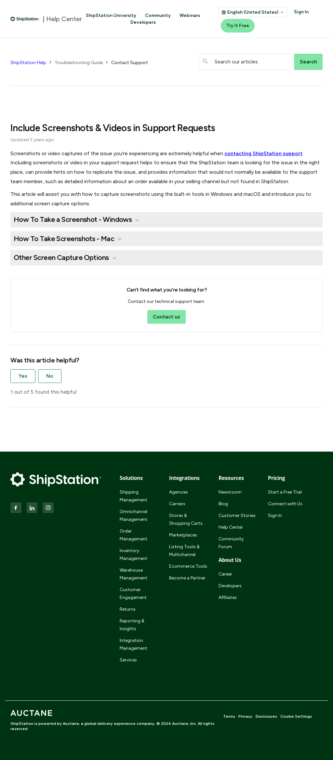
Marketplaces (183, 535)
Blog (223, 504)
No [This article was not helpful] (49, 376)
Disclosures (266, 716)
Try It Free (237, 25)
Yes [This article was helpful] (23, 376)
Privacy (245, 716)
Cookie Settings (296, 716)
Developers (143, 22)
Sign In (301, 12)
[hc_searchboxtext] (246, 62)
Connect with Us (285, 504)
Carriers (177, 504)
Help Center (231, 527)
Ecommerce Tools (188, 566)
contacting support (263, 153)
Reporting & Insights (132, 624)
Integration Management (133, 644)
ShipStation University (111, 15)
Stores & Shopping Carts (186, 519)
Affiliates (228, 597)
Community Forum (231, 543)
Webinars (190, 15)
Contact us (166, 317)
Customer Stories (237, 515)
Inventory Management (133, 554)
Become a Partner (187, 578)
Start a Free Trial (285, 492)
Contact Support (129, 62)
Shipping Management (133, 496)
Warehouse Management (133, 574)
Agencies (178, 492)
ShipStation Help (28, 62)
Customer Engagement (133, 593)
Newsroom (230, 492)
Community (158, 15)
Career (225, 574)
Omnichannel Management (133, 515)
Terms (229, 716)
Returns (128, 609)
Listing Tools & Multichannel (184, 550)
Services (128, 660)
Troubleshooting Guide (79, 62)
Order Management (133, 535)
